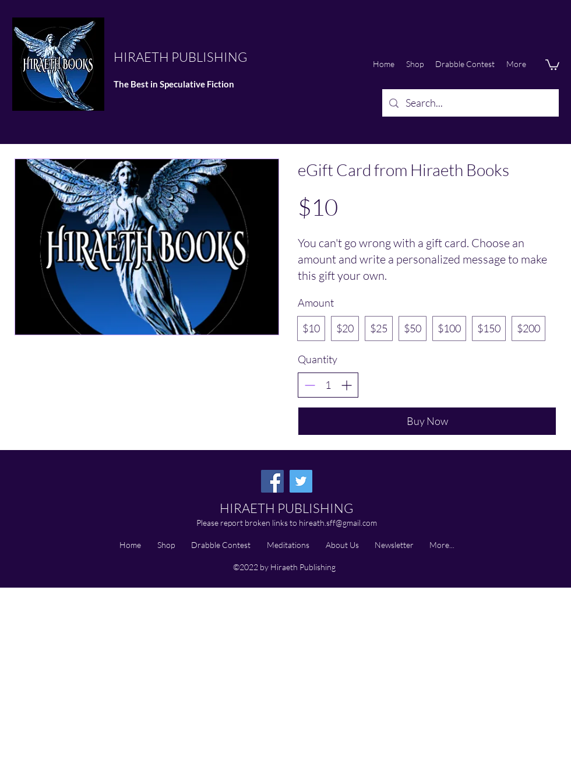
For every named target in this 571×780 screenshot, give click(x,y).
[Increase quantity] (346, 385)
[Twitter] (301, 481)
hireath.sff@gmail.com (338, 523)
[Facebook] (272, 481)
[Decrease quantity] (310, 385)
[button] (552, 64)
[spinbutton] (328, 385)
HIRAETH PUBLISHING (180, 57)
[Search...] (470, 103)
